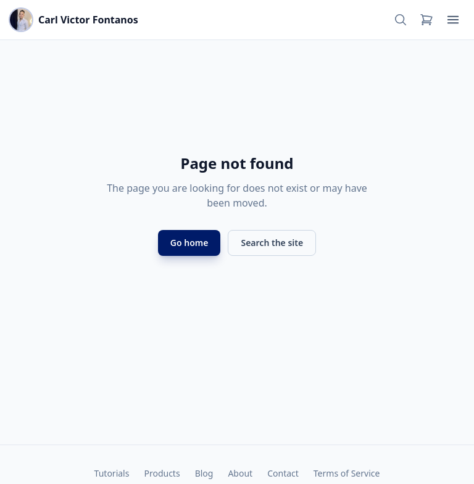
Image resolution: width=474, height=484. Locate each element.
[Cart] (426, 20)
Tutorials (112, 473)
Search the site (272, 242)
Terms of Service (347, 473)
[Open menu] (453, 19)
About (240, 473)
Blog (204, 473)
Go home (189, 242)
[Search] (401, 20)
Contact (283, 473)
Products (162, 473)
